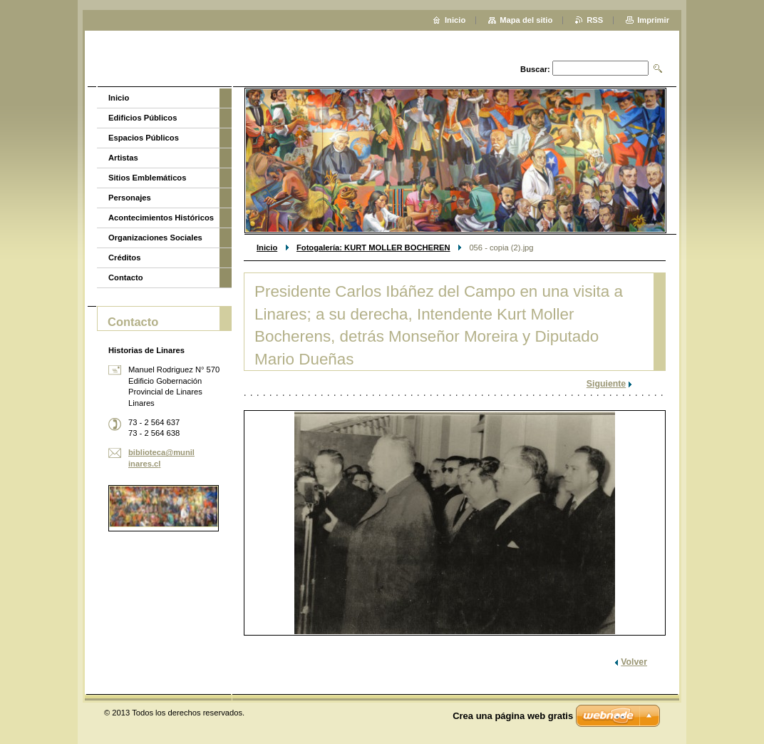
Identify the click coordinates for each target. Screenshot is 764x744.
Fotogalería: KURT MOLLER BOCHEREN (373, 247)
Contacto (125, 277)
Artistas (123, 157)
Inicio (267, 247)
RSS (595, 20)
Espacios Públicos (143, 137)
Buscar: (535, 69)
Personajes (129, 197)
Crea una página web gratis (513, 715)
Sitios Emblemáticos (147, 177)
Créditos (124, 257)
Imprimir (653, 20)
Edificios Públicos (142, 117)
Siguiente (606, 384)
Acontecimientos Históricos (161, 217)
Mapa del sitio (526, 20)
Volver (634, 662)
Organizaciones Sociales (155, 237)
